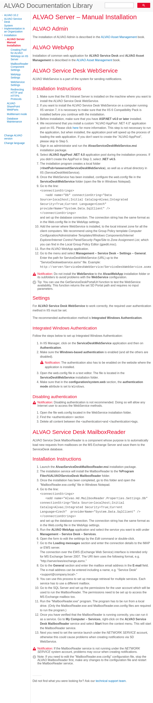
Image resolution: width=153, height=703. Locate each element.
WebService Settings (18, 84)
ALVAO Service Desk (13, 20)
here (75, 127)
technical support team (111, 680)
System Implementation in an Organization (14, 28)
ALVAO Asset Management (119, 37)
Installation (10, 35)
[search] (118, 5)
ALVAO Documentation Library (48, 5)
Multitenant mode (17, 114)
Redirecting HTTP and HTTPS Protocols (17, 94)
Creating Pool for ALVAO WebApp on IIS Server (19, 54)
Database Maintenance (14, 120)
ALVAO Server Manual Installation (15, 42)
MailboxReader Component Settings (19, 67)
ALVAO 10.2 (11, 15)
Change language (14, 143)
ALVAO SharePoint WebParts (13, 106)
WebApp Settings (16, 76)
